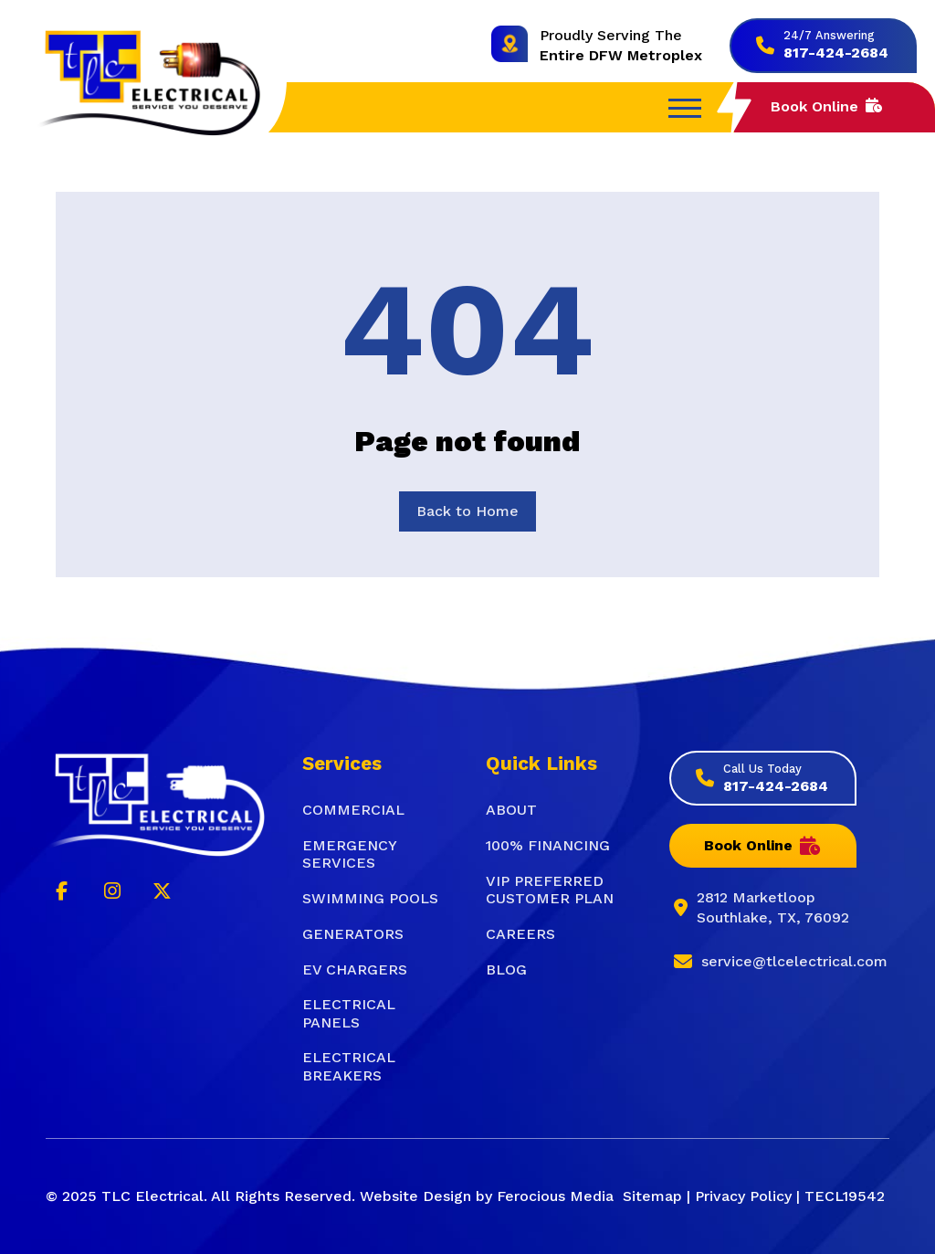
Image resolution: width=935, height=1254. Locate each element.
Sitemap (652, 1196)
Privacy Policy (743, 1196)
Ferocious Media (555, 1196)
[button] (685, 109)
